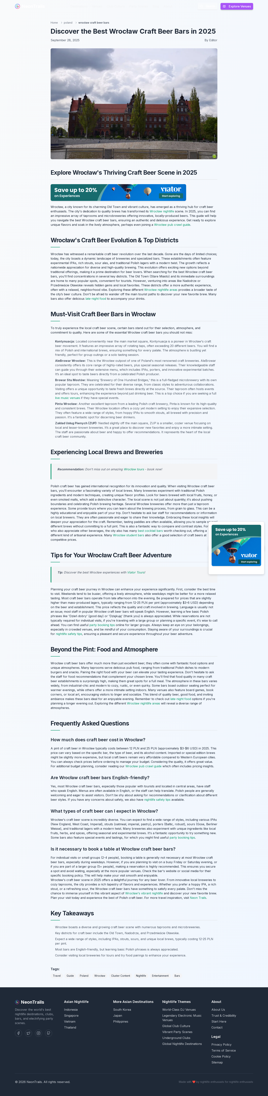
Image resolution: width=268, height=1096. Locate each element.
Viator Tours (135, 572)
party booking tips (102, 625)
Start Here (218, 1021)
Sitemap (217, 1062)
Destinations (78, 6)
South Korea (122, 1009)
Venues (97, 6)
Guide (70, 975)
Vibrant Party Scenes (177, 1032)
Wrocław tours (134, 469)
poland (68, 22)
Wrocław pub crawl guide (172, 225)
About (167, 6)
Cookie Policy (221, 1056)
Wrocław (99, 975)
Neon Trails (198, 898)
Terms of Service (223, 1050)
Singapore (71, 1015)
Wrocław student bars (128, 535)
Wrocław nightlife (162, 211)
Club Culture (116, 6)
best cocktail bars (150, 531)
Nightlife (141, 975)
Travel (57, 975)
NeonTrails (30, 6)
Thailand (70, 1027)
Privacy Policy (221, 1044)
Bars (177, 975)
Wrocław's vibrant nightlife (144, 893)
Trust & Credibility (223, 1015)
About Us (218, 1009)
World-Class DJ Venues (179, 1009)
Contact (216, 1027)
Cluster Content (120, 975)
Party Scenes (138, 6)
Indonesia (71, 1009)
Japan (117, 1015)
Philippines (120, 1021)
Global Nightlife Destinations (182, 1044)
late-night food (95, 298)
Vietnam (69, 1021)
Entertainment (160, 975)
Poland (84, 975)
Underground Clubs (176, 1038)
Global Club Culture (176, 1026)
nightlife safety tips (69, 634)
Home (54, 22)
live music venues (67, 398)
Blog (156, 6)
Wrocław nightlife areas (160, 290)
